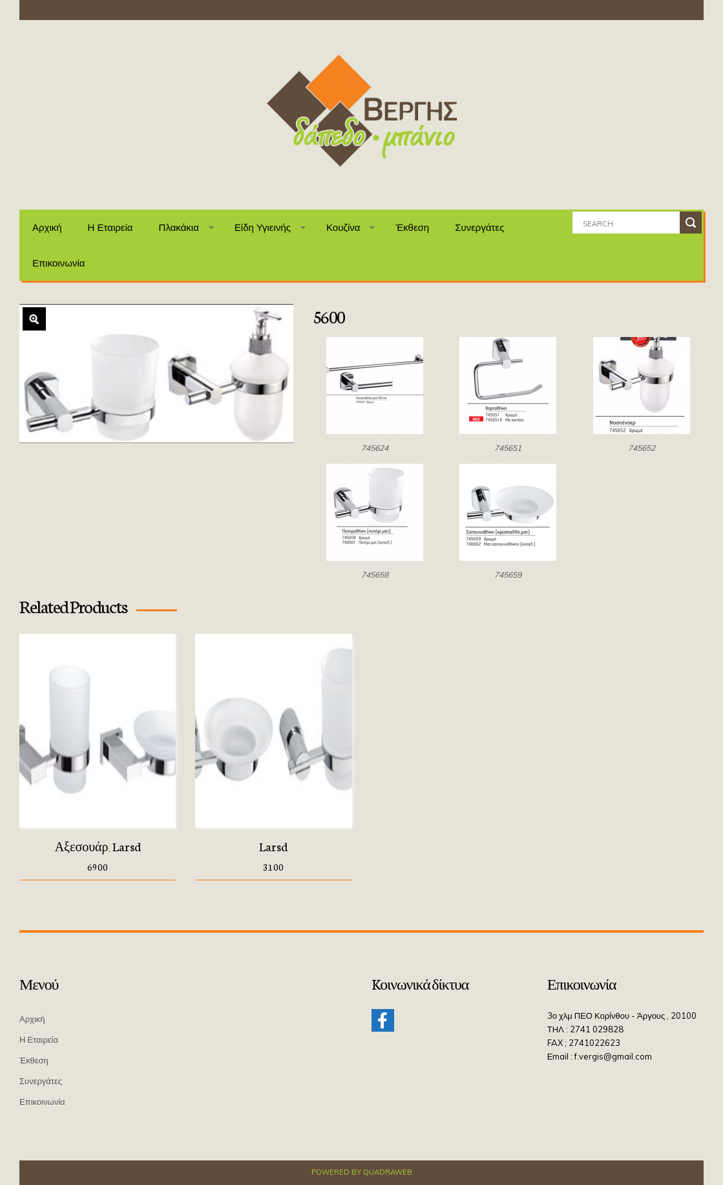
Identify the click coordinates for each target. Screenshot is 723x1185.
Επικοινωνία (58, 262)
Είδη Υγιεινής (263, 227)
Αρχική (47, 227)
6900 (97, 866)
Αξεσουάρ (82, 846)
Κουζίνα (343, 227)
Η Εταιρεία (110, 227)
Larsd (126, 846)
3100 (273, 866)
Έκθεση (412, 227)
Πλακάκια (179, 227)
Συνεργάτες (479, 227)
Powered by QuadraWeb (361, 1172)
